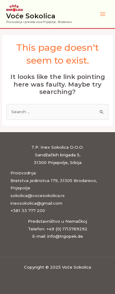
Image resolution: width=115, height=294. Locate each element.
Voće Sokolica (30, 16)
